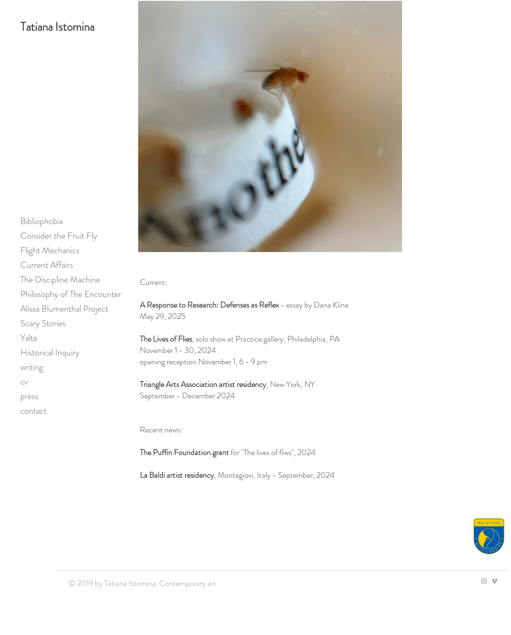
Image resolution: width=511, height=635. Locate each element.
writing (31, 367)
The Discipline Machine (60, 279)
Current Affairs (46, 265)
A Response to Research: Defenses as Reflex (209, 305)
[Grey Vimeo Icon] (494, 581)
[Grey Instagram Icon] (483, 581)
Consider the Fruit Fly (58, 235)
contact (33, 410)
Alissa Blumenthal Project (62, 308)
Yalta (28, 337)
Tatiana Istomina (57, 27)
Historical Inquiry (49, 352)
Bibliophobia (41, 221)
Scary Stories (43, 323)
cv (24, 381)
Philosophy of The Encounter (62, 294)
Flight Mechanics (49, 250)
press (29, 396)
